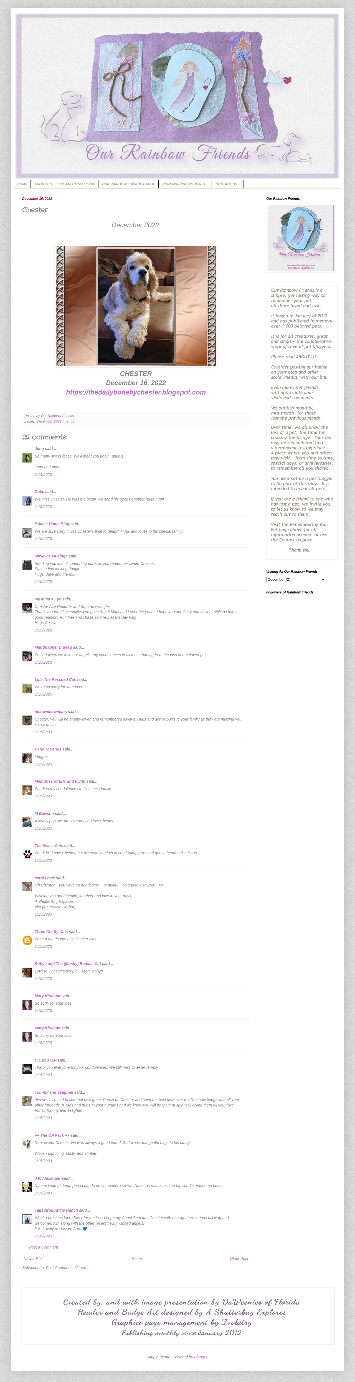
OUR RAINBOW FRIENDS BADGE (128, 184)
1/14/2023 (43, 474)
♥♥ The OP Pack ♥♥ (52, 1135)
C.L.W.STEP (46, 1060)
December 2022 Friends (55, 421)
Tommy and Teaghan (54, 1092)
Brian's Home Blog (52, 524)
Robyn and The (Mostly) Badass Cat (68, 963)
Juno (39, 448)
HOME (22, 184)
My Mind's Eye (48, 599)
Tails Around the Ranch (56, 1210)
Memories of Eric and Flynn (60, 781)
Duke (39, 491)
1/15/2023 (43, 506)
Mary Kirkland (47, 996)
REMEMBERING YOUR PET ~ (185, 184)
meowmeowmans (51, 711)
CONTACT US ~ (227, 184)
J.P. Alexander (48, 1178)
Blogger (200, 1357)
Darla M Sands (48, 749)
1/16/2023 (43, 1236)
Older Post (239, 1258)
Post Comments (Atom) (66, 1267)
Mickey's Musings (51, 556)
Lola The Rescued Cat (55, 679)
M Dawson (44, 813)
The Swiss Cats (49, 845)
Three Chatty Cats (51, 931)
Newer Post (34, 1258)
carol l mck (45, 878)
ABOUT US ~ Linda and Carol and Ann (64, 184)
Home (136, 1258)
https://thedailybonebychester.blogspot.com (136, 392)
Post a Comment (43, 1247)
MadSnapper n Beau (53, 647)
